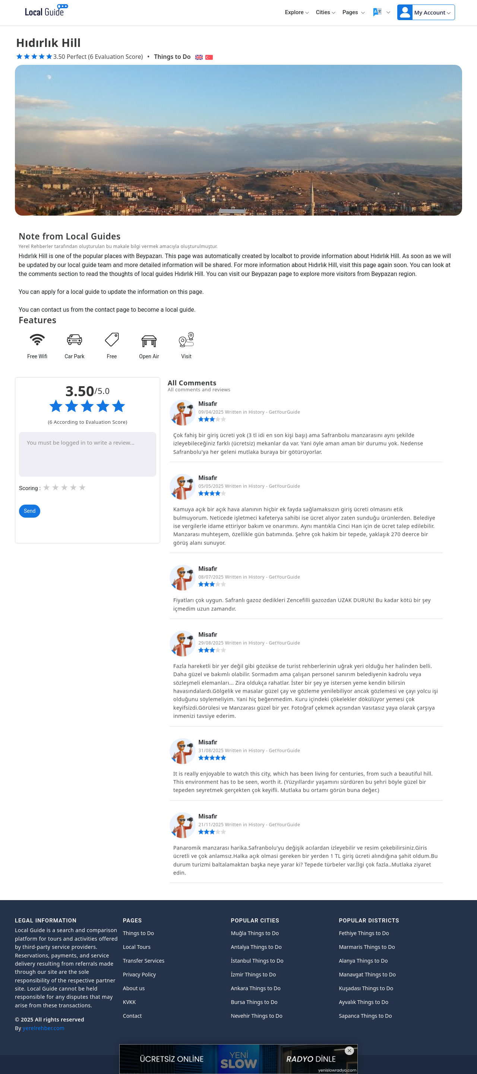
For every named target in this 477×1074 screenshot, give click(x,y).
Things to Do (172, 57)
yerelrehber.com (43, 1028)
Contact (132, 1015)
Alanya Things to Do (363, 960)
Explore (297, 12)
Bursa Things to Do (254, 1001)
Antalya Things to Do (256, 946)
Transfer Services (143, 960)
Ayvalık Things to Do (363, 1001)
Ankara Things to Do (256, 988)
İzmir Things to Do (253, 974)
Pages (353, 12)
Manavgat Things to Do (367, 974)
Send (29, 511)
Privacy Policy (139, 974)
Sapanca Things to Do (365, 1015)
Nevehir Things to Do (256, 1015)
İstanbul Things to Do (257, 960)
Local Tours (137, 946)
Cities (326, 12)
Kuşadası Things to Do (366, 988)
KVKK (129, 1001)
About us (134, 988)
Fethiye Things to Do (364, 933)
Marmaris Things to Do (367, 946)
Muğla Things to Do (255, 933)
